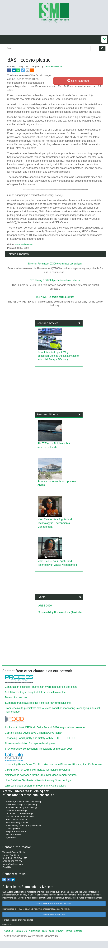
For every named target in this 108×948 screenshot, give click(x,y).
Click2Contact (78, 81)
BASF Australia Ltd (54, 66)
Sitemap (78, 931)
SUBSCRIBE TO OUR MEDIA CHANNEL (54, 903)
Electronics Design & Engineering (21, 804)
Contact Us (21, 931)
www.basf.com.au (24, 244)
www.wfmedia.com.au (12, 864)
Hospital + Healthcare (16, 831)
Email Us (6, 867)
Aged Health (11, 837)
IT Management (13, 828)
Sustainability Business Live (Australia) (60, 612)
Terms (69, 931)
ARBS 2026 (45, 605)
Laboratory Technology (16, 810)
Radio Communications (16, 819)
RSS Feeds (48, 931)
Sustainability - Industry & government (23, 825)
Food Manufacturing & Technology (21, 807)
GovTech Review (13, 834)
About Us (8, 931)
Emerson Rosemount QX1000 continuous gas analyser (55, 263)
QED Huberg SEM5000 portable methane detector (55, 280)
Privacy (59, 931)
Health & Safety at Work (17, 822)
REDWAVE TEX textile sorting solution (55, 296)
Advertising (34, 931)
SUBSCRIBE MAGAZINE (54, 914)
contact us (7, 924)
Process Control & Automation (19, 816)
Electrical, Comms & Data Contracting (23, 801)
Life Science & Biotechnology (19, 813)
